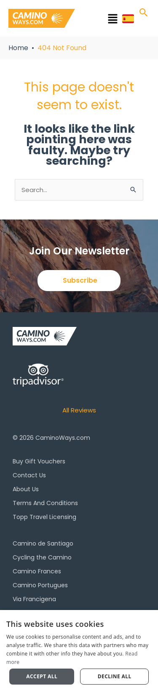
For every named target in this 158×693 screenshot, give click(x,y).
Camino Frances (37, 571)
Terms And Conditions (45, 503)
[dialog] (79, 651)
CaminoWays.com (62, 437)
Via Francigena (34, 599)
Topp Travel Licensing (44, 517)
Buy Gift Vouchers (39, 461)
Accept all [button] (41, 676)
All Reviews (79, 410)
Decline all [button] (114, 676)
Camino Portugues (40, 585)
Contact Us (29, 475)
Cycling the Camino (42, 557)
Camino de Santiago (43, 543)
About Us (26, 489)
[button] (100, 20)
